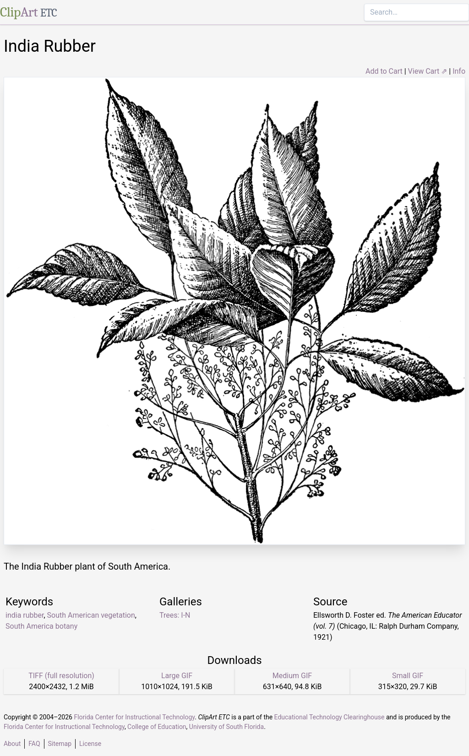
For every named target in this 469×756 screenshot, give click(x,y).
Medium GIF (292, 675)
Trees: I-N (175, 615)
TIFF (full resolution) (61, 675)
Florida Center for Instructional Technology (134, 717)
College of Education (156, 726)
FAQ (34, 743)
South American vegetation (91, 615)
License (90, 743)
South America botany (41, 626)
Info (459, 71)
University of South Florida (226, 726)
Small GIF (407, 675)
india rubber (24, 615)
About (12, 743)
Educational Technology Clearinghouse (329, 717)
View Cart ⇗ (427, 71)
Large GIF (176, 675)
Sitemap (59, 743)
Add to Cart (384, 71)
